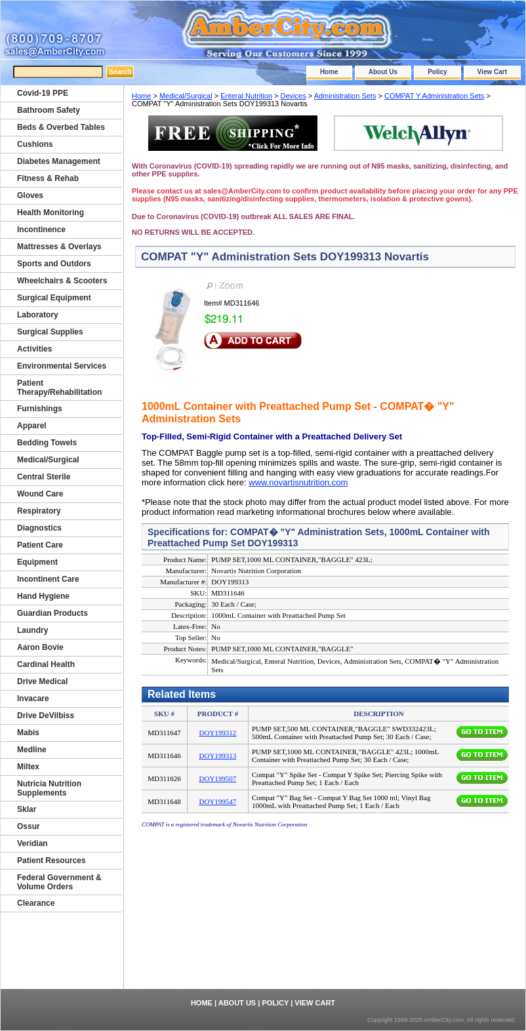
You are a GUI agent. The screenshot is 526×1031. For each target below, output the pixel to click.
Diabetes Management (58, 161)
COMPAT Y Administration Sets (434, 96)
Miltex (28, 766)
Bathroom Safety (48, 110)
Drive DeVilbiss (45, 715)
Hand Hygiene (43, 596)
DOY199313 (218, 755)
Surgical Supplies (50, 331)
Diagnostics (39, 528)
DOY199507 (218, 778)
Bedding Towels (47, 442)
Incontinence (41, 229)
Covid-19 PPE (42, 93)
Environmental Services (61, 366)
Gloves (30, 195)
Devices (293, 96)
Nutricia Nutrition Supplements (49, 788)
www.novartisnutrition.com (298, 482)
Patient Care (40, 545)
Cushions (35, 144)
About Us (383, 71)
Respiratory (39, 511)
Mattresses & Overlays (59, 246)
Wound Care (40, 493)
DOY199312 (218, 733)
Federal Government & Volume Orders (59, 882)
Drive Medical (42, 681)
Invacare (33, 698)
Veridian (32, 843)
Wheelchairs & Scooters (62, 280)
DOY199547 (218, 801)
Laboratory (37, 314)
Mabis (28, 732)
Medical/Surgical (185, 96)
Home (329, 71)
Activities (34, 349)
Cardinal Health (46, 664)
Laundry (32, 630)
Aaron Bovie (40, 647)
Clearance (35, 903)
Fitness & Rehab (48, 178)
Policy (437, 71)
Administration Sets (345, 96)
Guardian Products (52, 613)
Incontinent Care (48, 579)
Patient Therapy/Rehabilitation (59, 387)
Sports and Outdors (54, 263)
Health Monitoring (50, 212)
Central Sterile (43, 476)
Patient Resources (51, 860)
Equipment (37, 562)
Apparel (32, 425)
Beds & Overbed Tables (61, 127)
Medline (32, 749)
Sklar (26, 809)
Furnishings (39, 408)
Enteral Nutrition (246, 96)
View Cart (492, 71)
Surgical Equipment (54, 297)
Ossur (28, 826)
